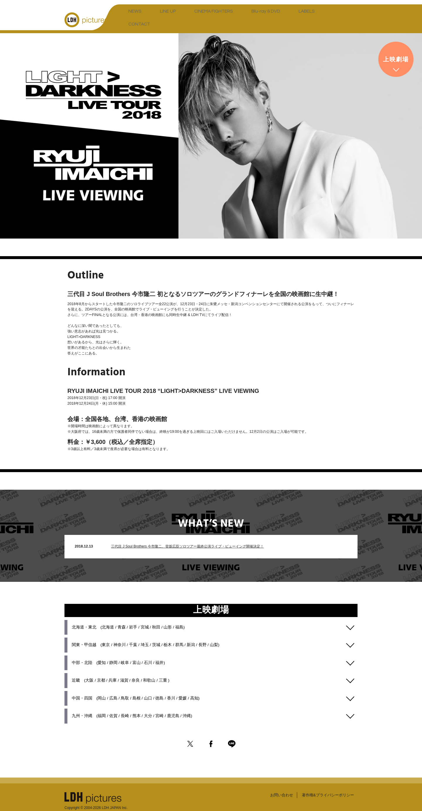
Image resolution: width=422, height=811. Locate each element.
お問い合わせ (277, 782)
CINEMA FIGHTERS (192, 19)
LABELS (266, 19)
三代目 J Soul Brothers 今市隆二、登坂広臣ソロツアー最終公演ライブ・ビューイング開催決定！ (186, 536)
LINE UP (156, 19)
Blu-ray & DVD (234, 19)
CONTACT (294, 19)
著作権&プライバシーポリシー (326, 782)
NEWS (132, 19)
